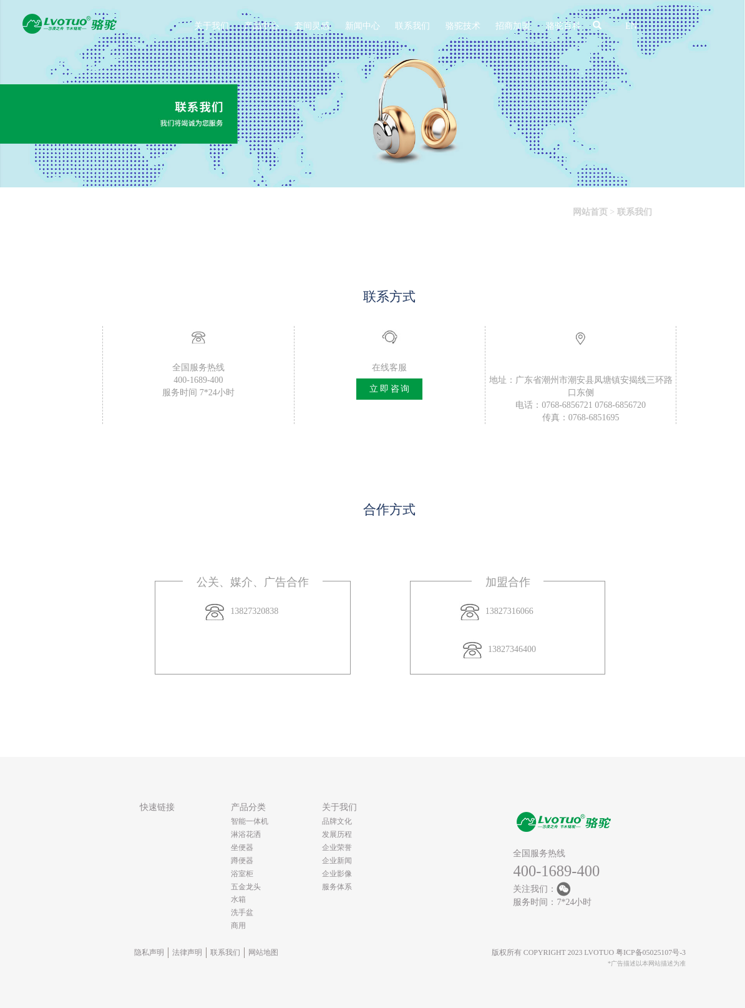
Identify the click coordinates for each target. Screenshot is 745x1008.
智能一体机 (249, 821)
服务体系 (337, 886)
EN (631, 26)
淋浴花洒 (246, 834)
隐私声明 (149, 952)
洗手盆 (242, 912)
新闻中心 (362, 26)
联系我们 (412, 26)
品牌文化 (337, 821)
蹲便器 (242, 860)
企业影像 (337, 873)
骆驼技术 (463, 26)
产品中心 (261, 26)
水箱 (238, 899)
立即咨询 (390, 388)
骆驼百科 (563, 26)
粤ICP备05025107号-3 (651, 952)
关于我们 (211, 26)
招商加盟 (512, 26)
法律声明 (187, 952)
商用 (238, 925)
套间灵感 (312, 26)
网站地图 (263, 952)
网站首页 (590, 212)
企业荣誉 (337, 847)
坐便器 (242, 847)
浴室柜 (242, 873)
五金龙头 (246, 886)
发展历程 (337, 834)
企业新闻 (337, 860)
